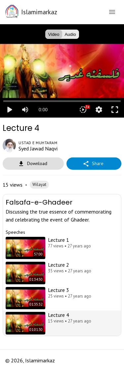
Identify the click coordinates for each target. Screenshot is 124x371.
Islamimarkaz (39, 12)
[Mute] (25, 110)
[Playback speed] (83, 110)
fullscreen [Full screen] (114, 109)
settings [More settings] (99, 110)
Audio (70, 34)
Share (93, 163)
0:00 (43, 109)
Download (33, 163)
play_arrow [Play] (9, 109)
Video (54, 34)
